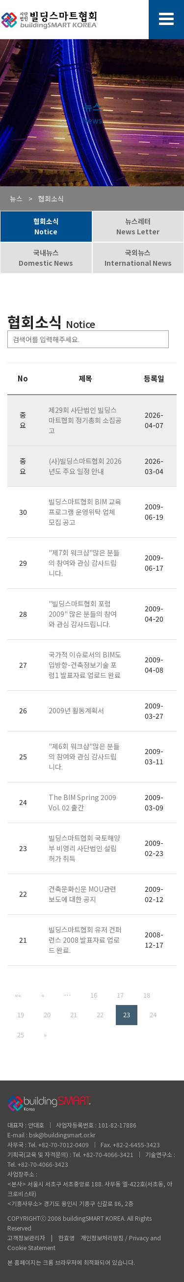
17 (120, 995)
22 (100, 1014)
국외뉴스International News (138, 258)
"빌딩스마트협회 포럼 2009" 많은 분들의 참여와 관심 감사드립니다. (83, 614)
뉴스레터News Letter (137, 226)
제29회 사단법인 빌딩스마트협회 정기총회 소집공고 (85, 420)
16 (93, 995)
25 (20, 1034)
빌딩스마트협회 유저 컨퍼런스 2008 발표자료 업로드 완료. (85, 940)
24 (153, 1014)
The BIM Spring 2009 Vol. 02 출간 (82, 802)
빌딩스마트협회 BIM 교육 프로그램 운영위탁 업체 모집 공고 (85, 512)
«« (18, 995)
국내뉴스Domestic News (46, 258)
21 (73, 1014)
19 (20, 1014)
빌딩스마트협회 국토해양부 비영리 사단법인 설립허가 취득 (84, 848)
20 (47, 1014)
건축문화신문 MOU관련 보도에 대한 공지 (82, 894)
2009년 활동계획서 (76, 710)
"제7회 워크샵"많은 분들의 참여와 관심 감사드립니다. (84, 563)
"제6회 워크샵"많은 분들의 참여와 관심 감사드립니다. (84, 756)
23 (126, 1014)
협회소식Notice (46, 226)
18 (146, 995)
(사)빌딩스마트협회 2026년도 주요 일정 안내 (85, 466)
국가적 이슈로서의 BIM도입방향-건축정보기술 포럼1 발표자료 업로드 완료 (85, 665)
